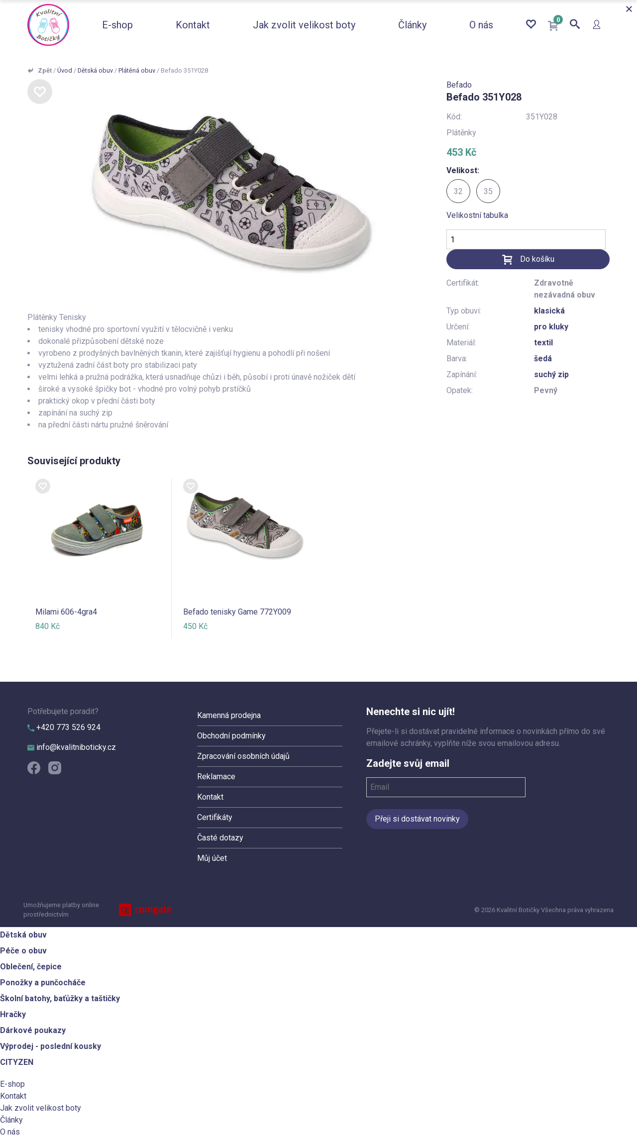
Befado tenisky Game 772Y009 (237, 612)
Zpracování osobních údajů (243, 756)
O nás (481, 25)
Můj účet (212, 858)
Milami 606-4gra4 (66, 612)
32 (458, 191)
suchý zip (551, 374)
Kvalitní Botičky (48, 25)
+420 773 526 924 (64, 727)
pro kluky (551, 326)
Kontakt (193, 25)
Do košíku (537, 259)
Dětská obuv (95, 70)
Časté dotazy (220, 837)
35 (488, 191)
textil (543, 342)
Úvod (64, 70)
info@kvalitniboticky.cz (71, 747)
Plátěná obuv (136, 70)
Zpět (45, 70)
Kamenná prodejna (229, 715)
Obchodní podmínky (231, 735)
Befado (459, 85)
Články (412, 25)
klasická (549, 310)
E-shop (117, 25)
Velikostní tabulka (477, 215)
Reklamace (216, 776)
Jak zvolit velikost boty (304, 25)
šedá (543, 358)
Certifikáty (214, 817)
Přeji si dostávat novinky (417, 819)
